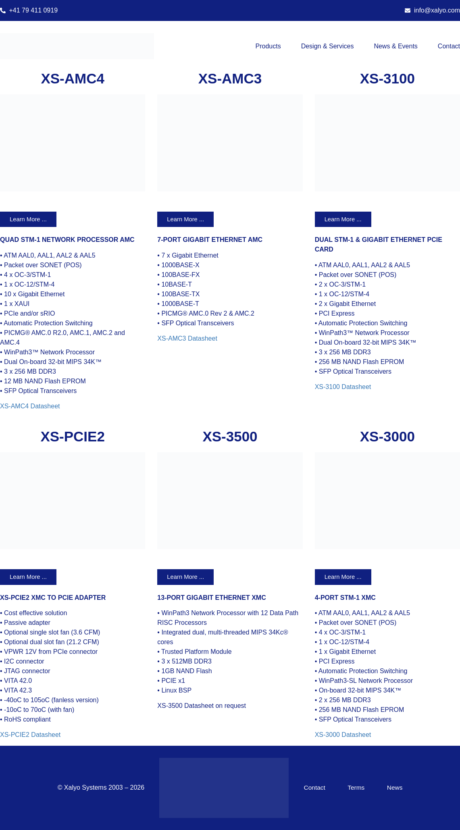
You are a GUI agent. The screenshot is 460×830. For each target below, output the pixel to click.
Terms (357, 787)
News (394, 787)
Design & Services (327, 46)
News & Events (395, 46)
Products (268, 46)
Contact (449, 46)
